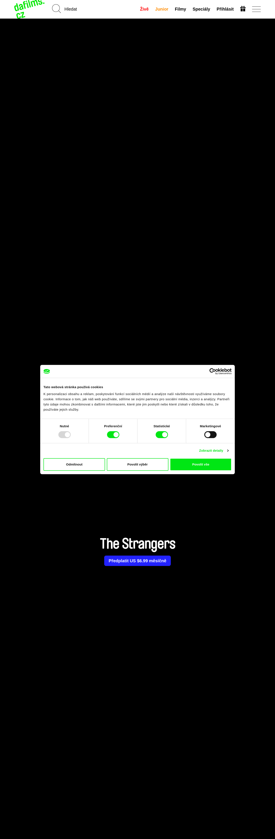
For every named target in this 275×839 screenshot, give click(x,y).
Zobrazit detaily (211, 450)
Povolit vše (200, 464)
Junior (161, 9)
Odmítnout (74, 464)
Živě (144, 9)
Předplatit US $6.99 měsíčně (137, 560)
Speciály (201, 9)
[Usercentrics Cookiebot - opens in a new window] (213, 371)
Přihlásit (225, 9)
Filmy (180, 9)
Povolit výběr (137, 464)
